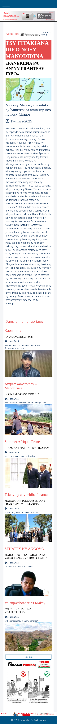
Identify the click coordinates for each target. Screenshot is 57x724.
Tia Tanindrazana (38, 720)
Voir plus (28, 657)
